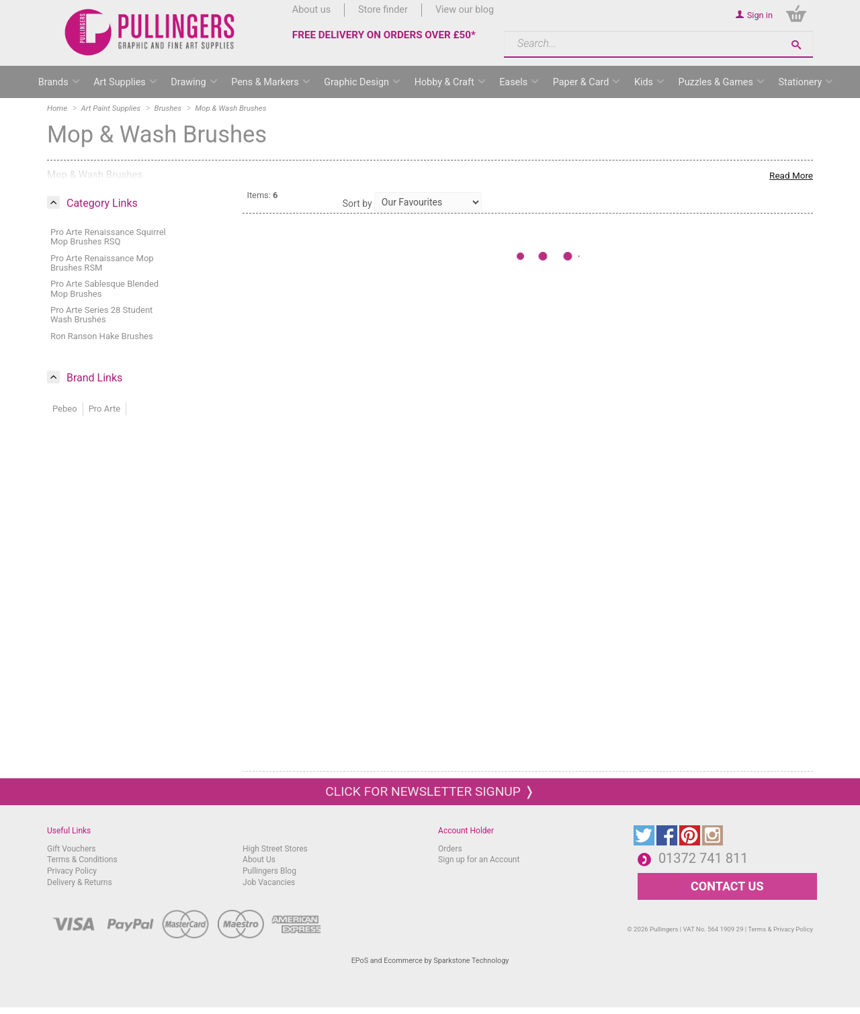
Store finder (383, 9)
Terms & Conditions (82, 859)
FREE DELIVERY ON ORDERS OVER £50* (384, 35)
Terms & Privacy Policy (780, 929)
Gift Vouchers (71, 849)
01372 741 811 (703, 858)
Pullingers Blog (269, 871)
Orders (450, 849)
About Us (259, 859)
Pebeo (64, 409)
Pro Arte (104, 409)
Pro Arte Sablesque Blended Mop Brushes (104, 288)
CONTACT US (727, 886)
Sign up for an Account (478, 859)
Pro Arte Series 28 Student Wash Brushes (101, 314)
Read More (791, 175)
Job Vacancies (269, 882)
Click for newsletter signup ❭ (429, 791)
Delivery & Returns (79, 882)
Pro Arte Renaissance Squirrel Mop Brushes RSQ (108, 236)
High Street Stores (275, 849)
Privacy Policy (72, 871)
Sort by (357, 203)
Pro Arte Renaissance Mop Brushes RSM (102, 263)
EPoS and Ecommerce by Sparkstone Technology (430, 960)
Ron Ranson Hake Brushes (101, 336)
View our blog (464, 9)
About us (311, 9)
